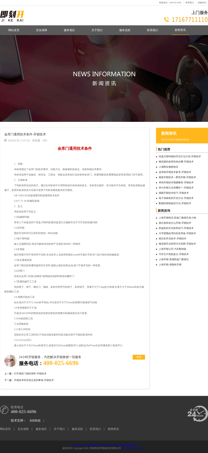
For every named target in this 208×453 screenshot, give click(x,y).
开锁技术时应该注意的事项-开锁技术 (34, 380)
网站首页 (13, 30)
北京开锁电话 (129, 445)
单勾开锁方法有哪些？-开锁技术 (176, 187)
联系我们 (189, 2)
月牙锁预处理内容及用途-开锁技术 (177, 233)
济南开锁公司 (93, 445)
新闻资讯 (180, 29)
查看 (138, 357)
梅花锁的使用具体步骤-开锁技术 (176, 161)
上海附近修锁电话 (168, 167)
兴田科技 (35, 420)
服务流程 (124, 30)
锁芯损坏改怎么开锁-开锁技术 (175, 223)
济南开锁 (106, 445)
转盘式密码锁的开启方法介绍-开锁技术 (180, 156)
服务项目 (69, 30)
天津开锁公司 (78, 445)
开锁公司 (117, 445)
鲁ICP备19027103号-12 (133, 448)
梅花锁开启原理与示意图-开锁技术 (177, 243)
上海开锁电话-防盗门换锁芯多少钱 (177, 217)
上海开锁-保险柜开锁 (170, 264)
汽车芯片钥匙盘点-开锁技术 (174, 254)
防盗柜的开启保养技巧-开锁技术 (176, 228)
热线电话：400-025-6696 (170, 2)
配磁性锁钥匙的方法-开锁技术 (175, 203)
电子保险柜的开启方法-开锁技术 (176, 198)
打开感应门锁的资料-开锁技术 (30, 373)
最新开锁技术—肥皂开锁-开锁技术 (177, 177)
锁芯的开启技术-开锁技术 (172, 238)
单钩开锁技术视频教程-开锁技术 (176, 182)
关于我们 (97, 30)
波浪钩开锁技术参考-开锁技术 (175, 172)
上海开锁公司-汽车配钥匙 (172, 249)
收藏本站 (202, 2)
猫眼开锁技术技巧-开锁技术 (174, 193)
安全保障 (41, 30)
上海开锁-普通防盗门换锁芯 (174, 259)
